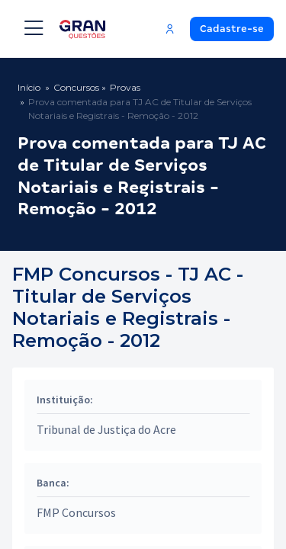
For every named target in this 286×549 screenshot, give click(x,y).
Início (29, 87)
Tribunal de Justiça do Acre (106, 429)
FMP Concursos (76, 512)
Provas (125, 87)
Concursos (76, 87)
